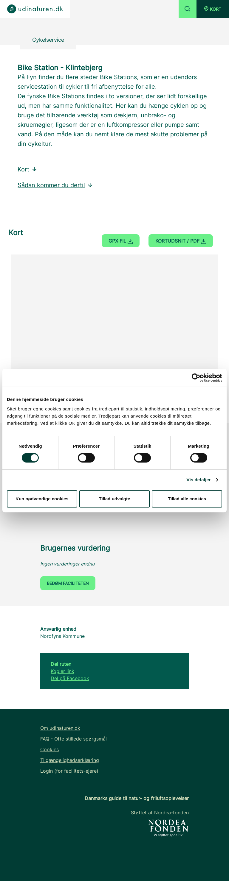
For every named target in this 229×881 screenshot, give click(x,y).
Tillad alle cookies (187, 498)
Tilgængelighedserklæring (69, 760)
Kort (28, 169)
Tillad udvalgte (114, 498)
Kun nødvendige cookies (42, 498)
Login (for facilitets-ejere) (69, 771)
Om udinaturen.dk (60, 728)
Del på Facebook (70, 678)
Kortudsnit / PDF (180, 241)
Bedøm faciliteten (68, 583)
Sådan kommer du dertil (55, 185)
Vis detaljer (199, 479)
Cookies (49, 749)
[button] (212, 9)
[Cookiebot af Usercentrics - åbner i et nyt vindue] (196, 377)
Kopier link (62, 671)
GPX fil (121, 241)
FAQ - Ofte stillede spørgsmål (73, 739)
